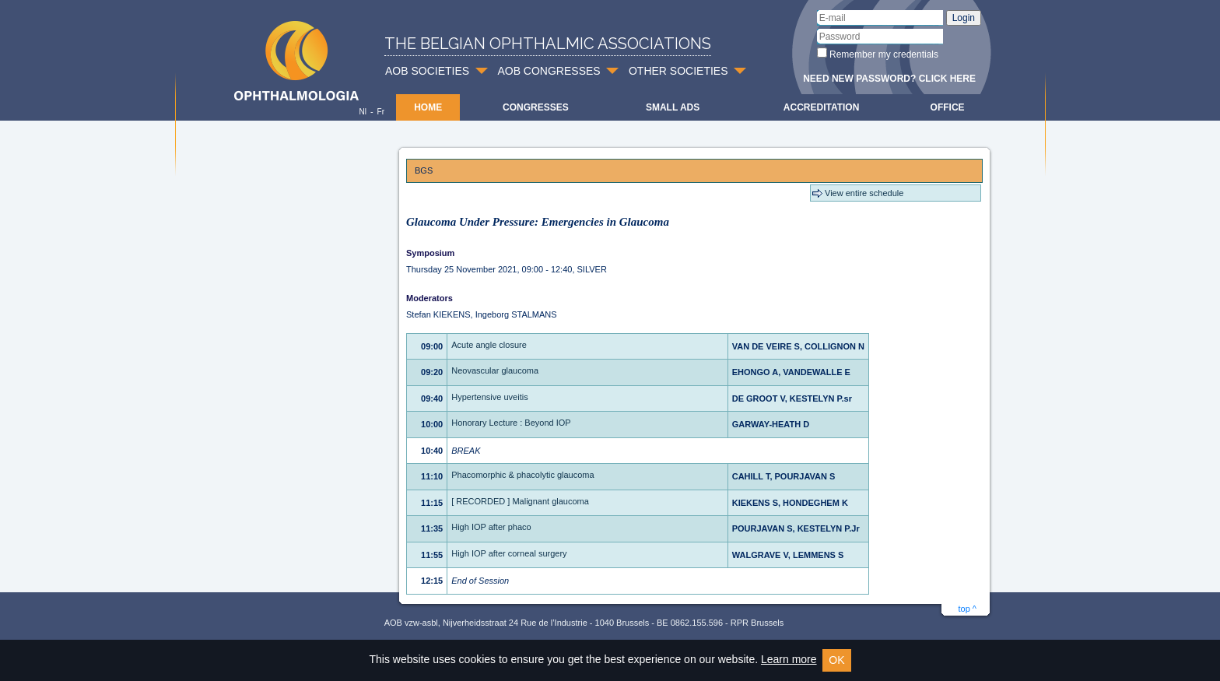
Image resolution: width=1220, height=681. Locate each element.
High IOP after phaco (491, 527)
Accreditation (822, 107)
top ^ (967, 608)
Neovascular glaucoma (494, 370)
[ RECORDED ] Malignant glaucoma (520, 501)
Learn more (789, 659)
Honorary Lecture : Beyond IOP (510, 422)
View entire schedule (864, 193)
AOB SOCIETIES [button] (427, 71)
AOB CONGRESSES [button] (548, 71)
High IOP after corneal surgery (508, 553)
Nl (362, 111)
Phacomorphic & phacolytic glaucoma (522, 474)
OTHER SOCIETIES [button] (678, 71)
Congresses (536, 107)
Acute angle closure (489, 344)
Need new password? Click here (889, 78)
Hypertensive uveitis (489, 397)
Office (948, 107)
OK (836, 660)
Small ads (672, 107)
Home (428, 107)
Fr (380, 111)
